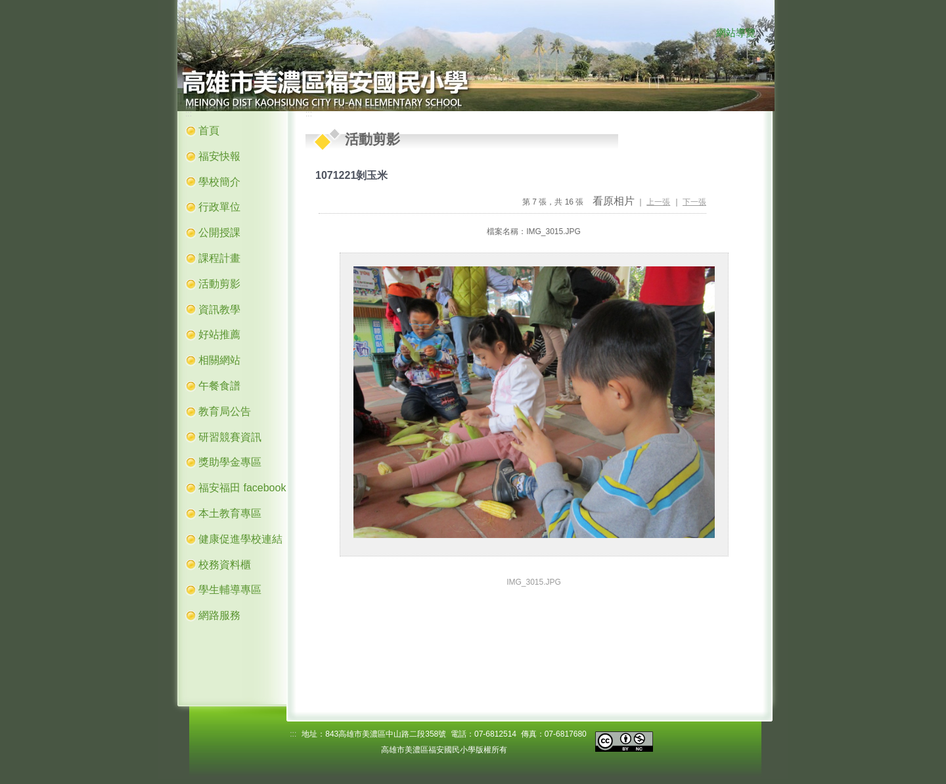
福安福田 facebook (242, 487)
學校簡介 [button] (219, 181)
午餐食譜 (219, 385)
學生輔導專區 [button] (229, 589)
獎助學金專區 (229, 462)
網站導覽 (735, 33)
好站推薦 (219, 334)
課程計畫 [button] (219, 258)
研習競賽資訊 (229, 437)
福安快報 (219, 156)
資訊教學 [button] (219, 309)
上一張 (658, 202)
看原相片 (614, 201)
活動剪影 (219, 283)
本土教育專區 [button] (229, 513)
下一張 (694, 202)
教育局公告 (224, 411)
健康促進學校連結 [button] (240, 539)
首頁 (208, 130)
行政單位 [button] (219, 206)
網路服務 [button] (219, 615)
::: (703, 33)
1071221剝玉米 (351, 175)
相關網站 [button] (219, 360)
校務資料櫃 (224, 564)
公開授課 (219, 232)
